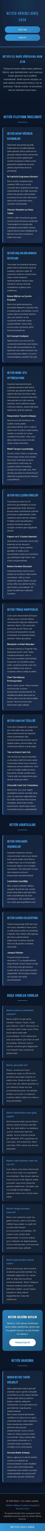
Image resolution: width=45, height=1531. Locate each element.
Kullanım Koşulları (30, 1505)
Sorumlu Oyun (22, 1508)
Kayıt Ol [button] (22, 37)
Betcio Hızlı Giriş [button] (22, 1527)
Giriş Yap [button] (22, 29)
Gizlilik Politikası (13, 1505)
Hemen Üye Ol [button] (22, 1342)
